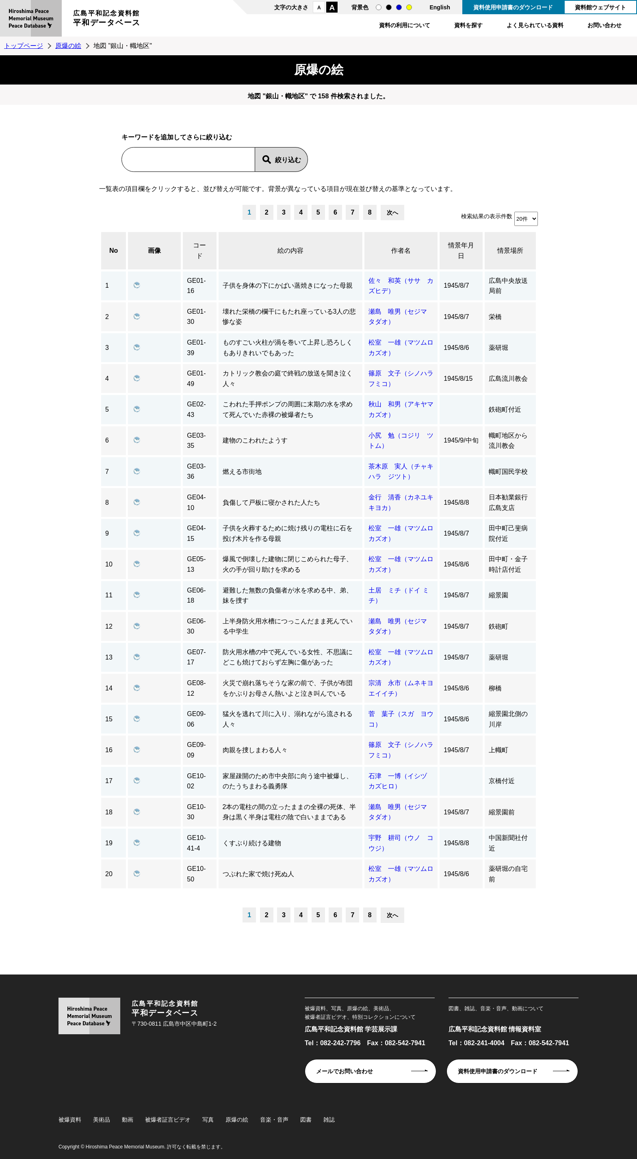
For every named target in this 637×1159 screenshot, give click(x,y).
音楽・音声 (274, 1119)
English (439, 7)
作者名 (401, 250)
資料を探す (468, 25)
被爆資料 (69, 1119)
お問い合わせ (604, 25)
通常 (378, 7)
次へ (392, 212)
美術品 (101, 1119)
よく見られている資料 (535, 25)
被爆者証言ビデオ (168, 1119)
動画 (127, 1119)
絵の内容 (290, 250)
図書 (306, 1119)
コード (199, 250)
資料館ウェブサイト (600, 7)
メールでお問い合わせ (344, 1071)
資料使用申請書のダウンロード (513, 7)
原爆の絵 (68, 45)
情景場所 (510, 250)
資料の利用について (404, 25)
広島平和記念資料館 (107, 19)
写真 (208, 1119)
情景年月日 (461, 250)
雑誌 (329, 1119)
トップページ (23, 45)
